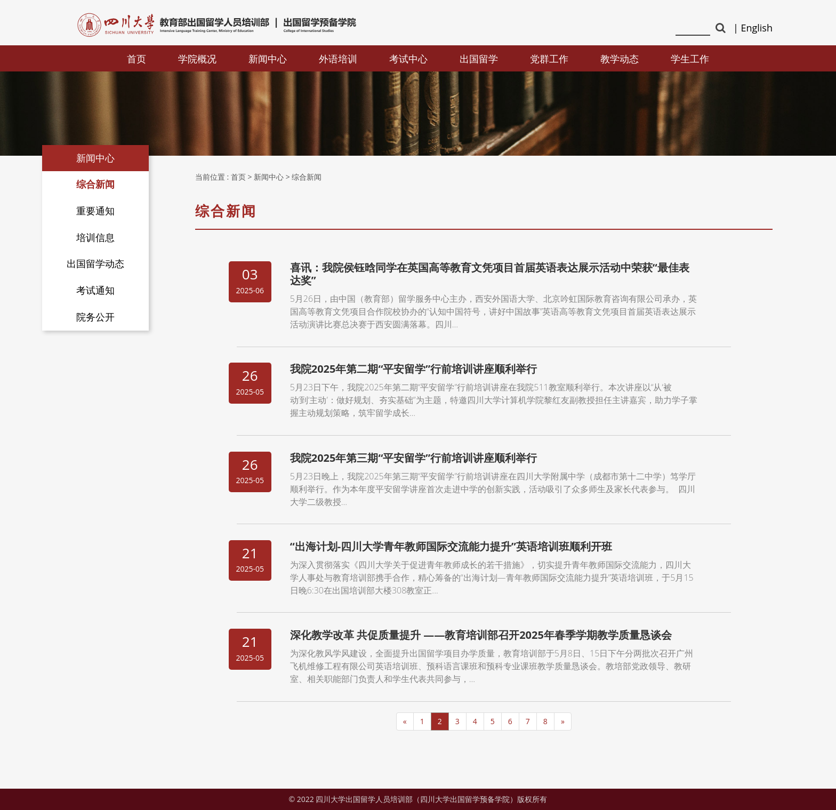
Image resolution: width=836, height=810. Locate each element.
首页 (136, 58)
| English (753, 27)
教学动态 (619, 58)
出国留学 (479, 58)
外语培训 (338, 58)
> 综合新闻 (304, 177)
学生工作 (690, 58)
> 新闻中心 (265, 177)
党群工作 (549, 58)
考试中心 (408, 58)
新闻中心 (267, 58)
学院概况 (197, 58)
